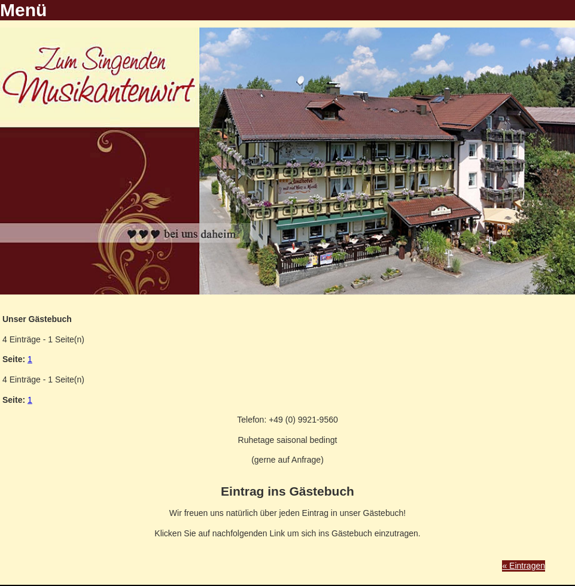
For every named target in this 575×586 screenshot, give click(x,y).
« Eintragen (523, 565)
